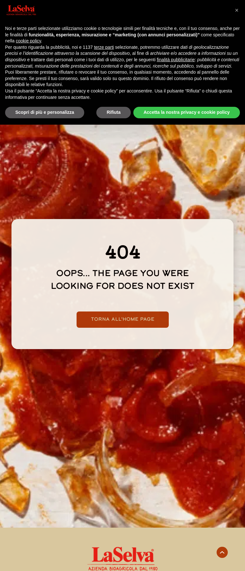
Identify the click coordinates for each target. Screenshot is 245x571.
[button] (237, 10)
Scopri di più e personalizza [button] (44, 112)
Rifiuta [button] (114, 112)
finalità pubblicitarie (176, 59)
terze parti (104, 47)
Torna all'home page (122, 319)
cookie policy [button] (28, 40)
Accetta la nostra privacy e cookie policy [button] (187, 112)
